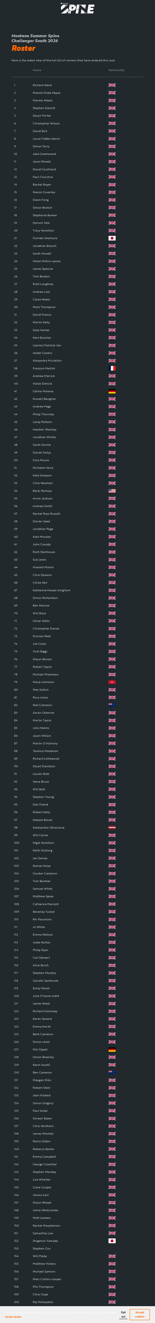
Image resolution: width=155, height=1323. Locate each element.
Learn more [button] (13, 1316)
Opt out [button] (123, 1314)
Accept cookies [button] (139, 1314)
